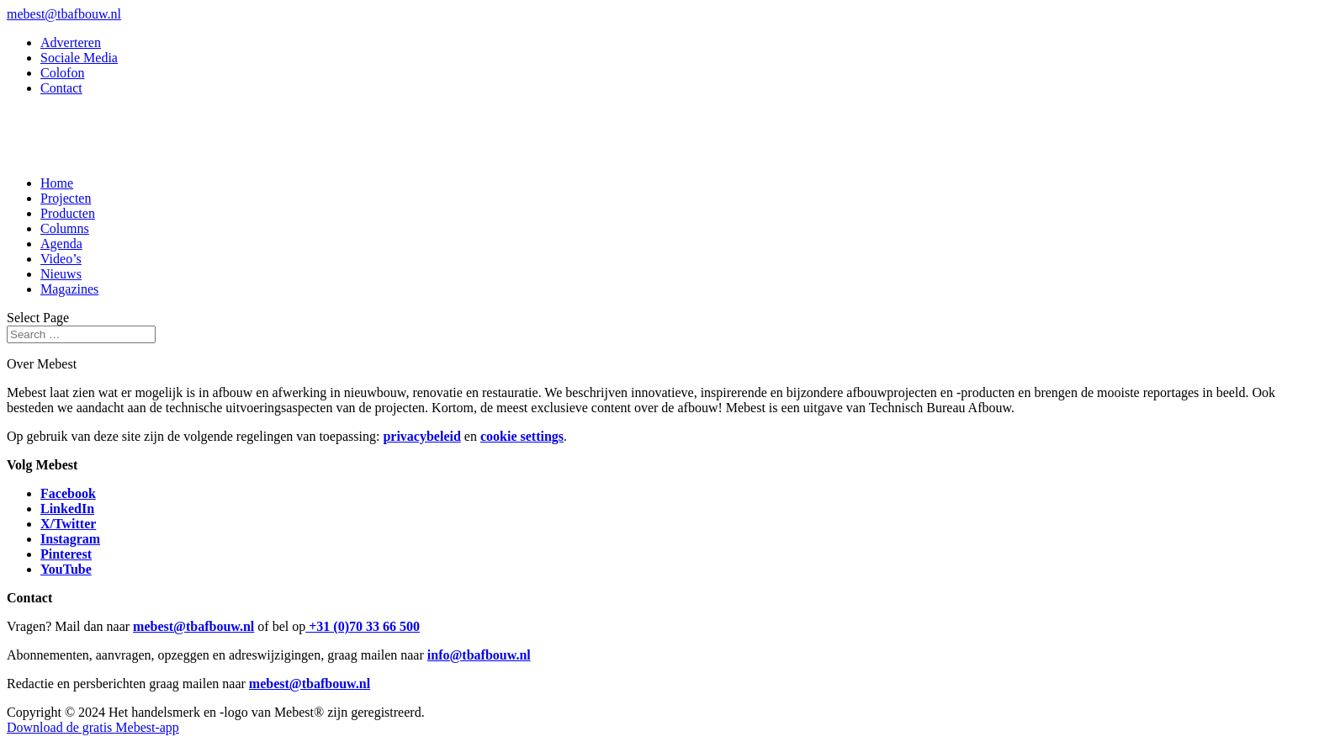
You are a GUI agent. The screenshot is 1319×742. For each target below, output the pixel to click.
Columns (64, 228)
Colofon (62, 73)
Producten (67, 213)
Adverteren (70, 42)
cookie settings (522, 436)
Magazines (69, 289)
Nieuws (61, 274)
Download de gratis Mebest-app (93, 727)
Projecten (65, 198)
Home (56, 183)
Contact (61, 88)
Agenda (61, 243)
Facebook (68, 493)
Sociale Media (79, 57)
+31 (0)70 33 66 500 (362, 626)
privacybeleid (421, 436)
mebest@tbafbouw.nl (193, 626)
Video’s (61, 259)
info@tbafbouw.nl (479, 655)
